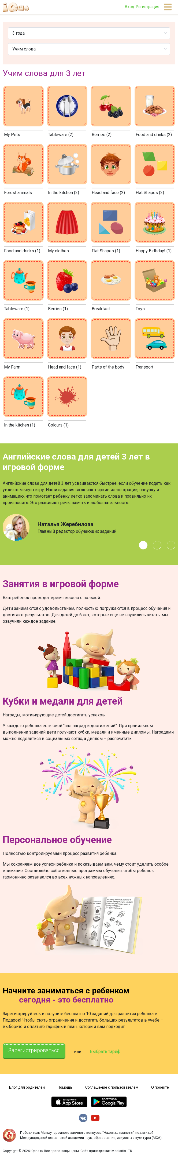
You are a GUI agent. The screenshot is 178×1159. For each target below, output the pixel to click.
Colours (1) (58, 425)
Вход (129, 6)
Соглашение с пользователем (111, 1086)
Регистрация (147, 6)
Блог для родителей (27, 1086)
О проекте (160, 1086)
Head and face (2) (108, 192)
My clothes (58, 250)
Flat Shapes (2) (150, 192)
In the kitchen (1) (19, 425)
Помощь (65, 1086)
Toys (140, 308)
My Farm (12, 367)
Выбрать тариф (105, 1051)
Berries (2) (102, 134)
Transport (144, 367)
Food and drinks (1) (22, 250)
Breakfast (101, 308)
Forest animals (18, 192)
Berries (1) (58, 308)
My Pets (12, 134)
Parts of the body (108, 367)
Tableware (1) (16, 308)
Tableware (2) (60, 134)
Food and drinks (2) (154, 134)
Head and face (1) (64, 367)
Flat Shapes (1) (106, 250)
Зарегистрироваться (34, 1051)
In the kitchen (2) (63, 192)
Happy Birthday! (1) (154, 250)
